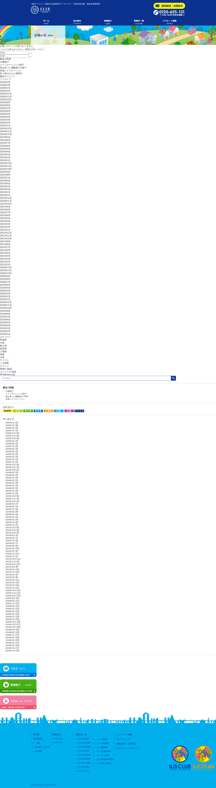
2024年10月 (6, 134)
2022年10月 (6, 204)
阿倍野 (3, 340)
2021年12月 (6, 233)
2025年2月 (5, 122)
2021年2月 (5, 262)
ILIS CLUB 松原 (83, 739)
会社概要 (38, 751)
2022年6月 (5, 215)
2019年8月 (5, 314)
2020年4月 (5, 290)
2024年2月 (5, 157)
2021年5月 (5, 253)
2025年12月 (6, 94)
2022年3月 (5, 224)
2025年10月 (6, 99)
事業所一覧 (81, 734)
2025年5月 (5, 114)
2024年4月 (5, 151)
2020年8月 (5, 279)
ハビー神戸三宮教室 (103, 763)
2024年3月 (5, 154)
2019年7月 (5, 317)
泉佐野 (3, 348)
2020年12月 (6, 267)
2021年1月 (5, 264)
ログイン (4, 366)
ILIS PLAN (58, 742)
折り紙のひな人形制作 (11, 73)
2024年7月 (5, 143)
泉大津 (3, 345)
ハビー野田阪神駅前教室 (105, 759)
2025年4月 (5, 117)
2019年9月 (5, 311)
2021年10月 (6, 238)
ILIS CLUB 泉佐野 (84, 759)
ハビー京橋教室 (102, 739)
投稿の (6, 369)
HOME (36, 734)
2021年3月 (5, 259)
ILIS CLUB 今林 (83, 751)
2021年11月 (6, 235)
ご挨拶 (37, 743)
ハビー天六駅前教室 (103, 751)
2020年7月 (5, 282)
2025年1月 (5, 125)
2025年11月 (6, 96)
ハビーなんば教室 (102, 755)
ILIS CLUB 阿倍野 (84, 743)
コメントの (8, 372)
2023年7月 (5, 178)
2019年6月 (5, 319)
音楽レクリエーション (11, 70)
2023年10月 (6, 169)
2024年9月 (5, 137)
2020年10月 (6, 273)
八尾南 (3, 351)
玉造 (2, 357)
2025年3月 (5, 120)
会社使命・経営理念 (42, 747)
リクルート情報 (124, 734)
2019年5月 (5, 322)
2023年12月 (6, 163)
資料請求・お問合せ (126, 743)
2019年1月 (5, 334)
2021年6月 (5, 250)
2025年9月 (5, 102)
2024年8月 (5, 140)
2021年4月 (5, 256)
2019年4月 (5, 325)
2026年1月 (5, 91)
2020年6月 (5, 285)
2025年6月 (5, 111)
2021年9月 (5, 241)
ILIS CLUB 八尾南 (84, 763)
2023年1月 (5, 195)
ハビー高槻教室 (102, 747)
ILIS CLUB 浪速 (83, 767)
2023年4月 (5, 186)
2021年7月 (5, 247)
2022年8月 (5, 209)
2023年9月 (5, 172)
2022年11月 (6, 201)
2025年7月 (5, 108)
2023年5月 (5, 183)
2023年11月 (6, 166)
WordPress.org (7, 374)
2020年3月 (5, 293)
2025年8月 (5, 105)
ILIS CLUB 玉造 (83, 771)
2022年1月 (5, 230)
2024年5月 (5, 149)
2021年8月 (5, 244)
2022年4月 (5, 221)
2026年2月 (5, 88)
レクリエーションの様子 (12, 65)
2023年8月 (5, 175)
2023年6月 (5, 180)
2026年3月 (5, 85)
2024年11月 (6, 131)
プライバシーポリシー (128, 748)
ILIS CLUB (58, 739)
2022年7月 (5, 212)
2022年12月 (6, 198)
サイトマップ (123, 739)
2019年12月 (6, 302)
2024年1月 (5, 160)
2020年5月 (5, 288)
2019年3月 (5, 328)
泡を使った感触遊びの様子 (13, 67)
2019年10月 (6, 308)
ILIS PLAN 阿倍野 (83, 747)
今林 (2, 343)
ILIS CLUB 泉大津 (84, 755)
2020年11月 (6, 270)
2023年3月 (5, 189)
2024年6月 (5, 146)
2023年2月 (5, 192)
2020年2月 (5, 296)
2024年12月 (6, 128)
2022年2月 (5, 227)
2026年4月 (5, 82)
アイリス (4, 360)
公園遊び (4, 62)
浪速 (2, 354)
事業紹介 (56, 734)
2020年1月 (5, 299)
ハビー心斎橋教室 (102, 743)
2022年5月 (5, 218)
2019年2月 (5, 331)
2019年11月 (6, 305)
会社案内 (37, 739)
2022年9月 (5, 206)
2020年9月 (5, 276)
